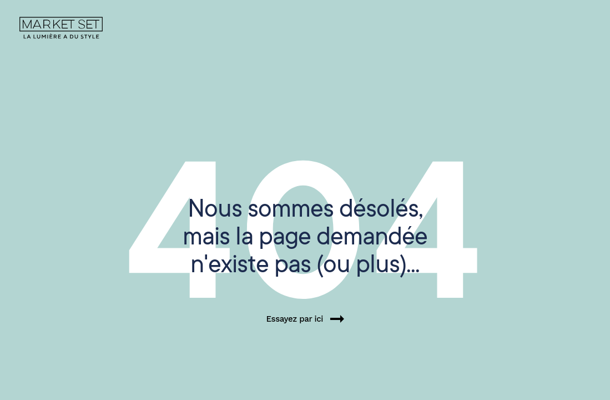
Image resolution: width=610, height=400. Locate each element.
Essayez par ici (305, 319)
